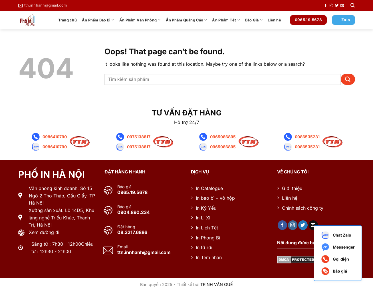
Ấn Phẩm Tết (226, 20)
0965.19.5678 (132, 192)
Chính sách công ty (302, 208)
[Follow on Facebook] (325, 6)
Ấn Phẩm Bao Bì (98, 20)
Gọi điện (335, 259)
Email (122, 247)
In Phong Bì (208, 238)
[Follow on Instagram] (331, 6)
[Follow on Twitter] (336, 6)
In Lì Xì (203, 218)
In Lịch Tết (207, 228)
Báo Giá (254, 20)
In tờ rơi (204, 247)
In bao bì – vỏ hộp (215, 198)
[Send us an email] (342, 6)
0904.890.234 (133, 212)
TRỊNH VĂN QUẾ (216, 284)
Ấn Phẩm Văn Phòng (140, 20)
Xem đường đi (44, 232)
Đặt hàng (126, 227)
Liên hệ (274, 20)
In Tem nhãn (209, 257)
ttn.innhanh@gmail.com (144, 252)
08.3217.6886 (132, 232)
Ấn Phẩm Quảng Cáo (186, 20)
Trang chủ (67, 20)
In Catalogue (209, 188)
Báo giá (124, 187)
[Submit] (348, 79)
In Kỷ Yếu (206, 208)
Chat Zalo (336, 235)
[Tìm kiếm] (352, 5)
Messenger (338, 247)
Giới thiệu (292, 188)
